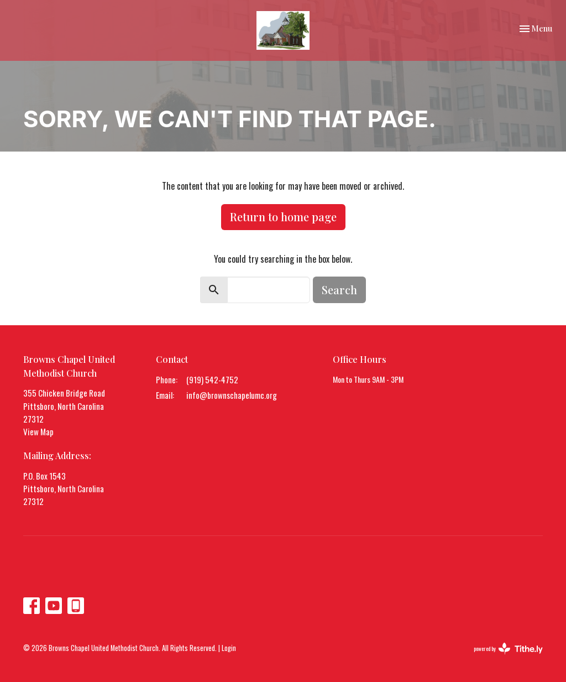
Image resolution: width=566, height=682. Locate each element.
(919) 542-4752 (212, 379)
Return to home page (283, 216)
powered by (508, 648)
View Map (38, 431)
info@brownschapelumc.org (231, 395)
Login (229, 648)
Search (339, 289)
